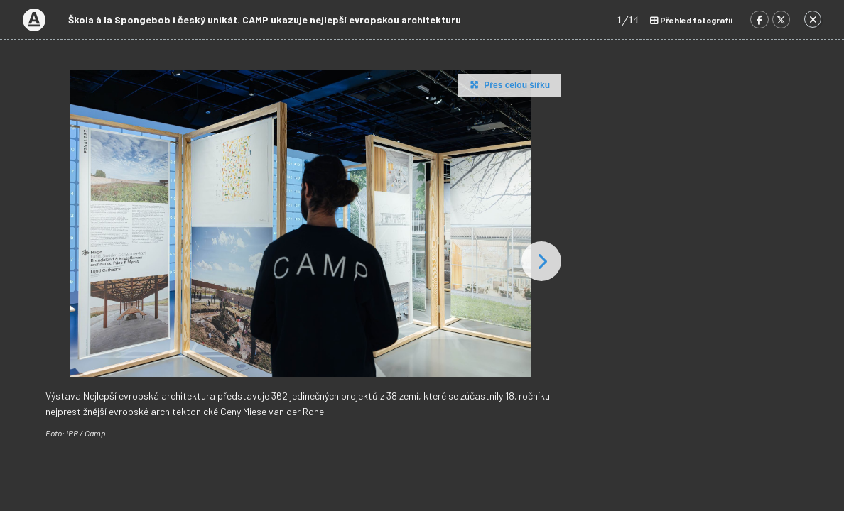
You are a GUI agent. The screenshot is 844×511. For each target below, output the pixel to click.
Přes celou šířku (508, 84)
